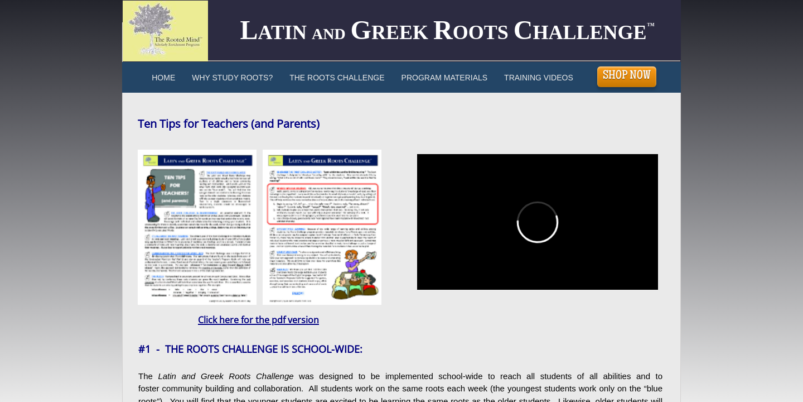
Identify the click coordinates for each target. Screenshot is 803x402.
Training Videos (538, 77)
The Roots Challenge (336, 77)
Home (163, 77)
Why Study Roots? (232, 77)
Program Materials (445, 77)
